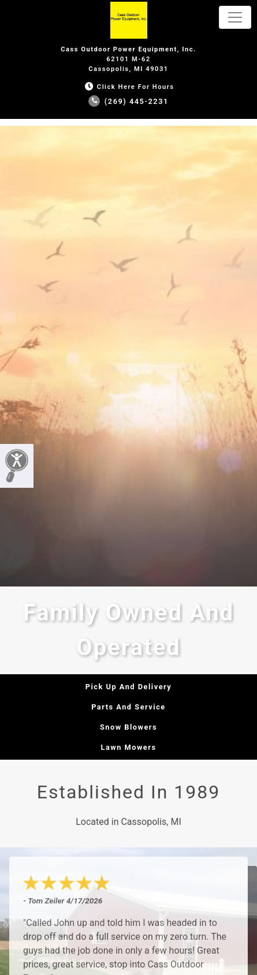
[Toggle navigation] (235, 17)
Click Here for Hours (128, 87)
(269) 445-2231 (128, 101)
